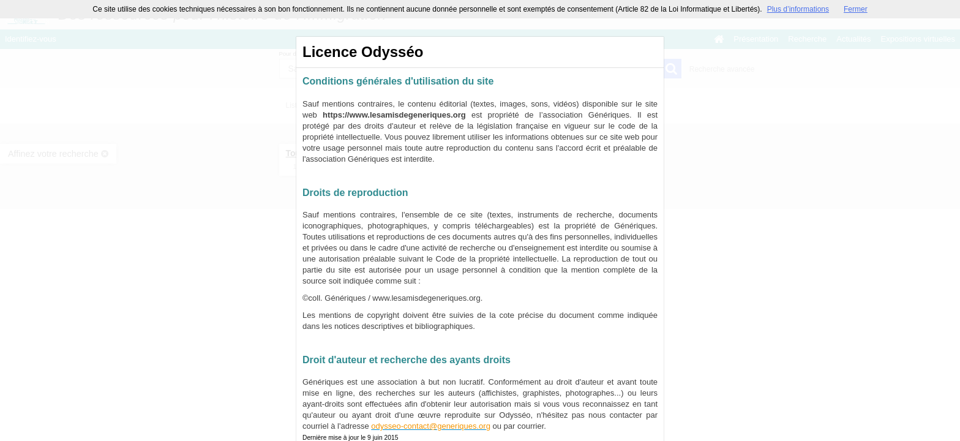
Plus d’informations (798, 9)
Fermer (856, 9)
